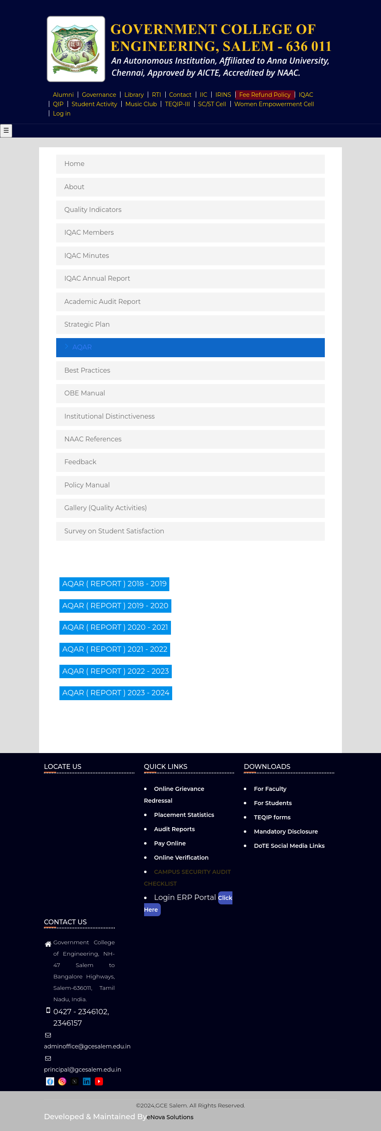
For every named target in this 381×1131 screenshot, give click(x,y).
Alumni (63, 94)
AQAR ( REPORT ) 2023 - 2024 (115, 692)
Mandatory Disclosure (286, 831)
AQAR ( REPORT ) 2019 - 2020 (115, 605)
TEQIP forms (272, 817)
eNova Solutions (170, 1117)
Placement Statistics (184, 815)
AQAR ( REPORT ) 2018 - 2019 (114, 583)
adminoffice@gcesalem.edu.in (87, 1041)
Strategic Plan (87, 324)
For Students (273, 803)
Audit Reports (174, 829)
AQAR (82, 347)
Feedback (80, 462)
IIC (203, 94)
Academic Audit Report (102, 302)
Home (74, 164)
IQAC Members (89, 232)
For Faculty (270, 789)
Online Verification (181, 857)
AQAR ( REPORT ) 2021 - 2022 (114, 649)
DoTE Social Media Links (289, 845)
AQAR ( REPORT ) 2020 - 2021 (115, 627)
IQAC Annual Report (97, 278)
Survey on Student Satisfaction (114, 531)
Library (134, 94)
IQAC (306, 94)
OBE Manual (84, 393)
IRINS (223, 94)
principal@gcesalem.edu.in (82, 1064)
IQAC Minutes (86, 256)
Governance (99, 94)
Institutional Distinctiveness (109, 416)
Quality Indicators (93, 210)
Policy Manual (87, 485)
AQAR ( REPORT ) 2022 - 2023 (115, 671)
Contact (180, 94)
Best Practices (87, 370)
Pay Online (170, 843)
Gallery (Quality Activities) (105, 508)
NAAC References (93, 439)
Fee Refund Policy (265, 94)
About (74, 187)
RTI (156, 94)
